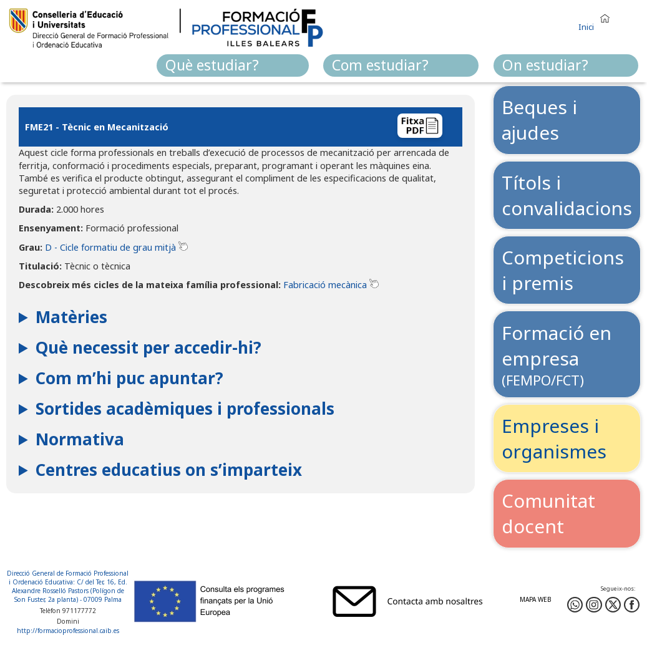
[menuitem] (233, 65)
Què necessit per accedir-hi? (148, 347)
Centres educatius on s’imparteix (169, 469)
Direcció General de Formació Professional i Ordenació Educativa (68, 577)
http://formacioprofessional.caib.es (68, 630)
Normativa (80, 439)
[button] (597, 20)
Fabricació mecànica (325, 285)
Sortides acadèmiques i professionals (185, 408)
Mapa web (536, 599)
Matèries (71, 317)
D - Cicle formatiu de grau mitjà (110, 247)
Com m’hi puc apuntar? (129, 378)
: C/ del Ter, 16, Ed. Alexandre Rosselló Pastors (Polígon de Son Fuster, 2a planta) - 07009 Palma (69, 591)
